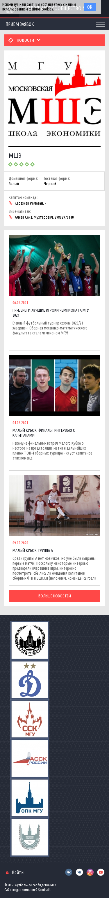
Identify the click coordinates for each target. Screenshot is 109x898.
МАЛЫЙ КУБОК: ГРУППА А (32, 550)
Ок (89, 7)
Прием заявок (20, 24)
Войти (18, 872)
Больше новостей (54, 596)
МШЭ (15, 155)
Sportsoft (44, 890)
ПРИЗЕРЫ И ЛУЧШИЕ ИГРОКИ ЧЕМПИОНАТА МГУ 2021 (50, 313)
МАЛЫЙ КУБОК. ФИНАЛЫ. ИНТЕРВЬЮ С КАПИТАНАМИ (43, 433)
